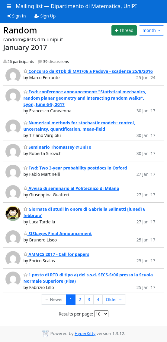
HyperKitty (85, 333)
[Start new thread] (124, 30)
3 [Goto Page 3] (89, 299)
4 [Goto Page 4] (98, 299)
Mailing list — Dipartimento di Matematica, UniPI (76, 6)
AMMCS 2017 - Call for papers (56, 254)
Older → (114, 299)
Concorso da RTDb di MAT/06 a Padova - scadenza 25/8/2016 (88, 71)
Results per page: (76, 314)
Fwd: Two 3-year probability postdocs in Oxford (75, 168)
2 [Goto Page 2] (80, 299)
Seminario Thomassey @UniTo (58, 147)
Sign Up (45, 16)
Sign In (17, 16)
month (150, 30)
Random (20, 30)
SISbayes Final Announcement (58, 233)
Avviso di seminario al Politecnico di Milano (71, 188)
